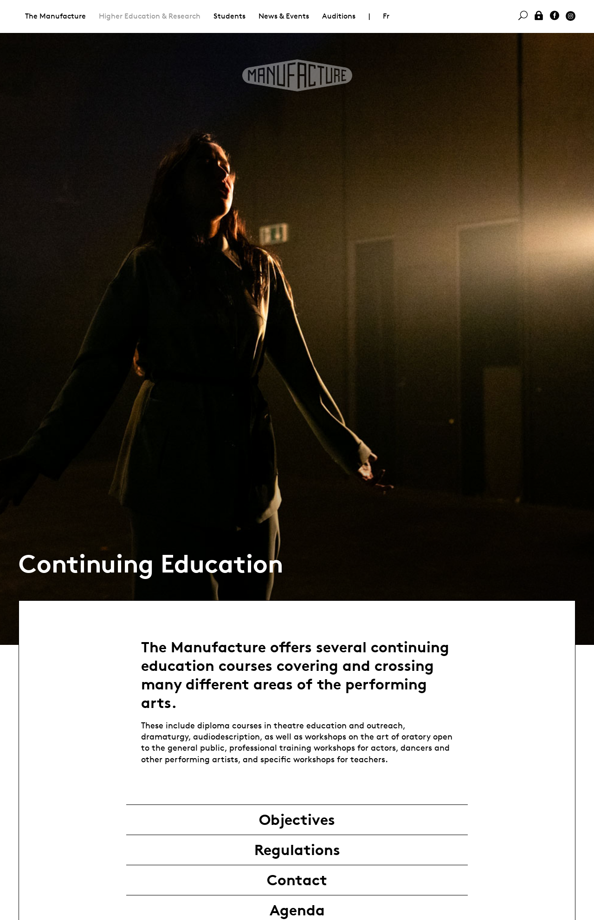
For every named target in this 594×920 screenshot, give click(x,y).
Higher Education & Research (149, 16)
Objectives (297, 820)
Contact (297, 880)
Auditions (338, 16)
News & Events (283, 16)
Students (229, 16)
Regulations (297, 850)
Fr (386, 16)
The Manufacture (55, 16)
